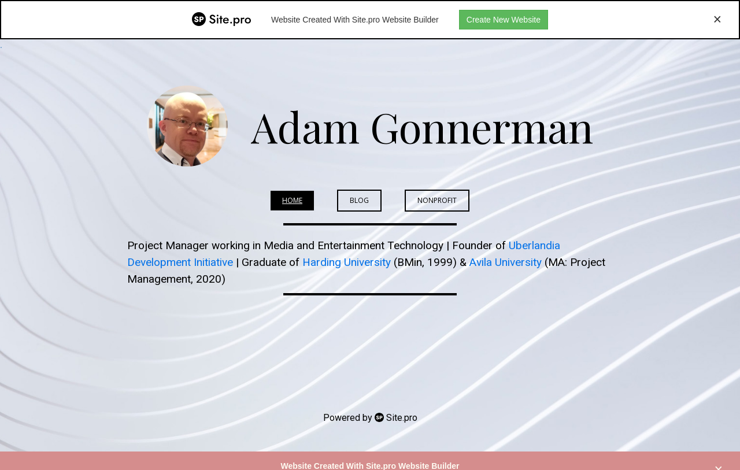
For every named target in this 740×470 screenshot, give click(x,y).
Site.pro (401, 417)
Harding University (346, 262)
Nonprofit (437, 200)
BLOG (359, 200)
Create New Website (504, 19)
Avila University (505, 262)
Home (292, 200)
